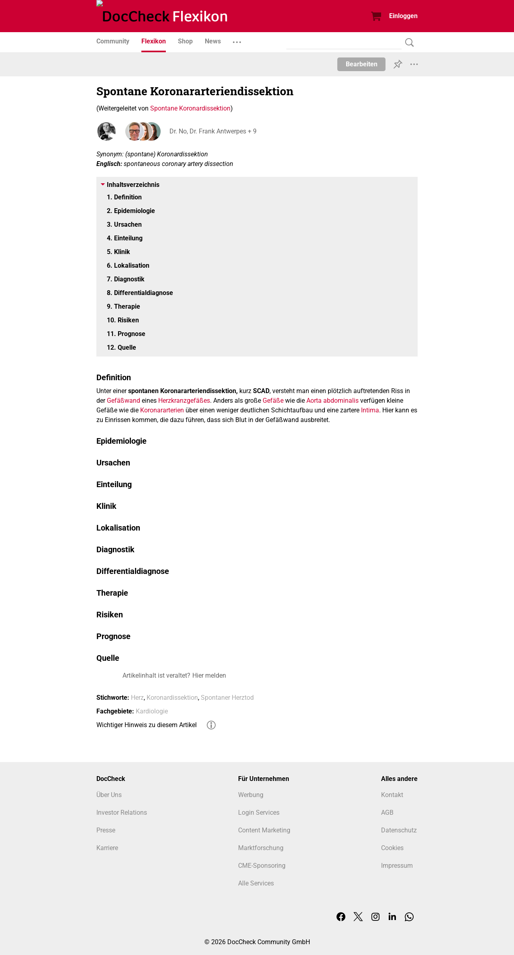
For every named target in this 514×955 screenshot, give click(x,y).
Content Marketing (264, 830)
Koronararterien (162, 410)
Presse (105, 830)
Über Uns (109, 795)
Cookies (392, 848)
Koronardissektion (172, 697)
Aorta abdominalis (332, 400)
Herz (137, 697)
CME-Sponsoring (262, 865)
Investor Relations (121, 812)
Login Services (258, 812)
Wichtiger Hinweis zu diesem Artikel (146, 725)
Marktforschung (261, 848)
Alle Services (256, 883)
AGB (387, 812)
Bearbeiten (361, 64)
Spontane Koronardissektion (190, 108)
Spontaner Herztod (227, 697)
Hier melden (209, 675)
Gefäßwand (123, 400)
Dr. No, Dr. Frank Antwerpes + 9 (212, 131)
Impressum (397, 865)
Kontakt (392, 795)
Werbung (250, 795)
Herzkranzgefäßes (184, 400)
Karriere (107, 848)
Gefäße (273, 400)
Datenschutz (399, 830)
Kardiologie (152, 711)
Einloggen (403, 16)
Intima (370, 410)
